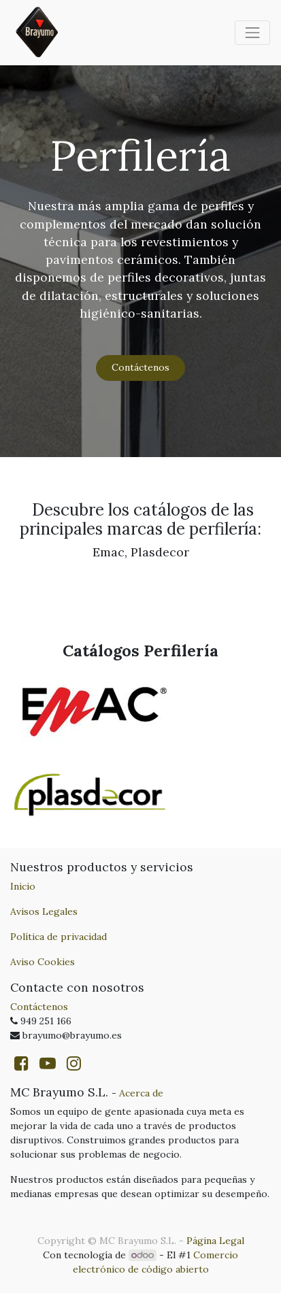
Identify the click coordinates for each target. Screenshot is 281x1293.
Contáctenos (140, 367)
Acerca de (141, 1093)
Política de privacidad (58, 936)
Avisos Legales (44, 911)
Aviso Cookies (42, 962)
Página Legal (215, 1241)
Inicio (22, 886)
